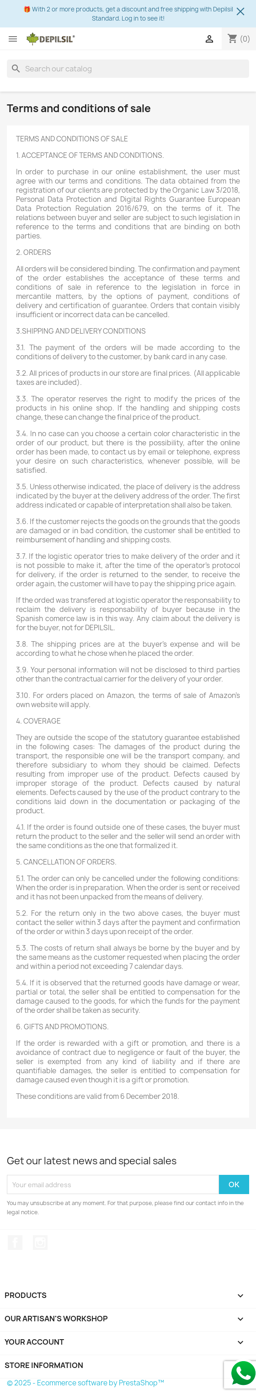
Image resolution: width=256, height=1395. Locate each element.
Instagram (40, 1242)
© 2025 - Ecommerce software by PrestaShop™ (85, 1383)
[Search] (128, 68)
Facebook (15, 1242)
